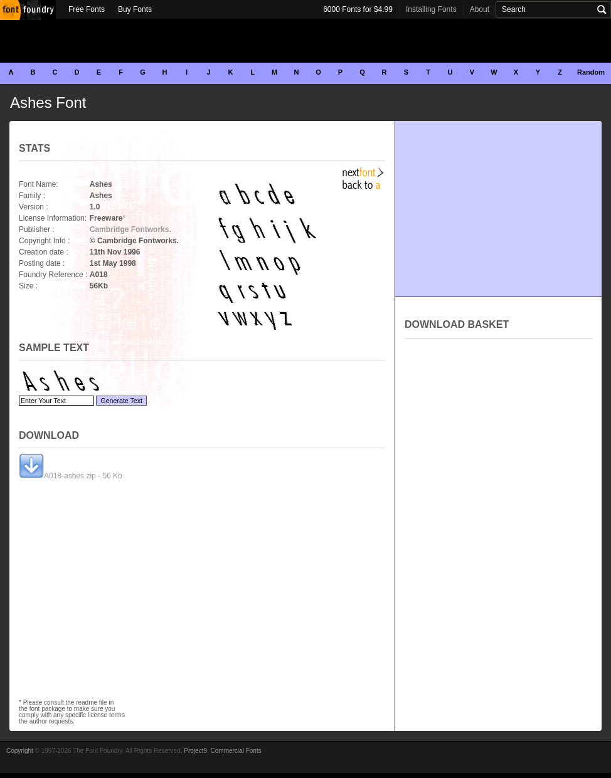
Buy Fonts (135, 9)
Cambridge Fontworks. (130, 229)
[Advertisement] (305, 41)
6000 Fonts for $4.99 (358, 9)
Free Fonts (86, 9)
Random (591, 72)
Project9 (195, 750)
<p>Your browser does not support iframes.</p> (499, 479)
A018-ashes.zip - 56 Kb (70, 475)
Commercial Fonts (236, 750)
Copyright (19, 750)
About (479, 9)
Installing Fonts (431, 9)
